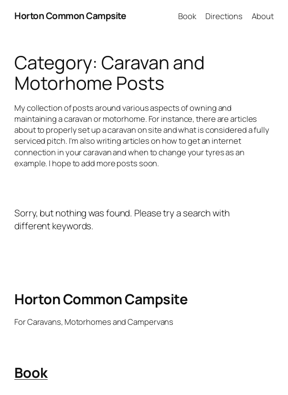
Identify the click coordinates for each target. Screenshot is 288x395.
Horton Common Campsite (70, 16)
